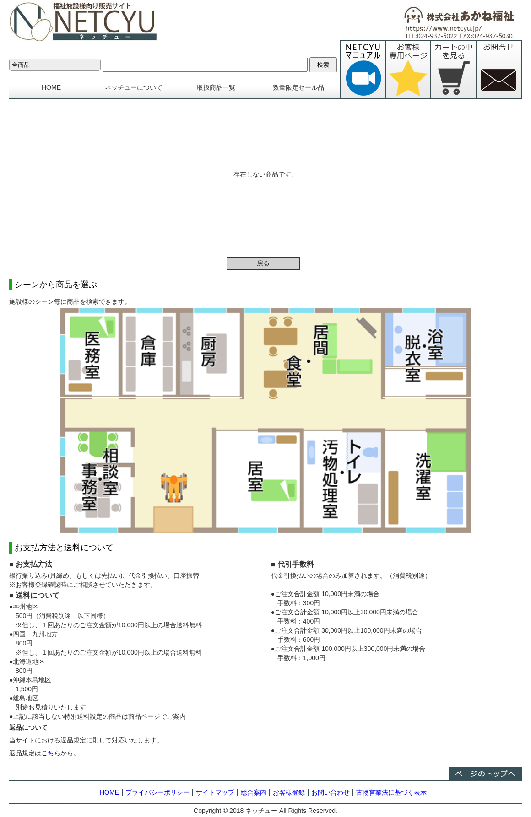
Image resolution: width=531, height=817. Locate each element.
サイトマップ (215, 792)
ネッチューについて (134, 87)
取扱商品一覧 (216, 87)
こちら (50, 753)
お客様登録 (289, 792)
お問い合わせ (330, 792)
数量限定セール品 (298, 87)
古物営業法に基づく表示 (391, 792)
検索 (323, 64)
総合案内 (253, 792)
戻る (263, 263)
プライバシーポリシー (157, 792)
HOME (51, 87)
